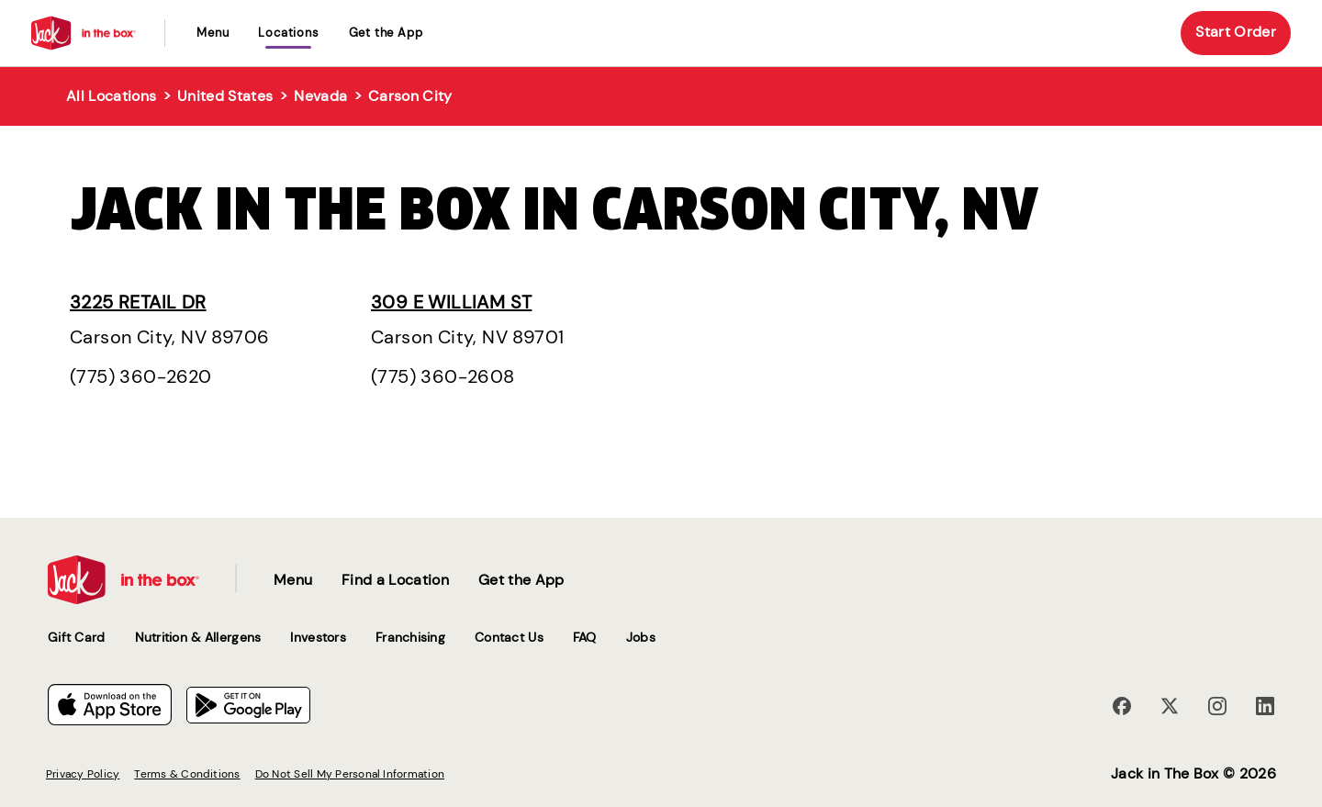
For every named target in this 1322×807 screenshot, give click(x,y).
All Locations (111, 96)
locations (288, 32)
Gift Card (77, 637)
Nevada (320, 96)
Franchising (410, 637)
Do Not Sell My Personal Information (349, 774)
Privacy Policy (82, 774)
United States (225, 96)
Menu (212, 32)
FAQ (585, 637)
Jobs (640, 637)
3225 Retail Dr (138, 302)
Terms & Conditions (187, 774)
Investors (318, 637)
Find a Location (395, 579)
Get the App (386, 32)
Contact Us (509, 637)
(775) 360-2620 (141, 376)
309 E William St (451, 302)
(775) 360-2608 (443, 376)
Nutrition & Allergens (198, 637)
